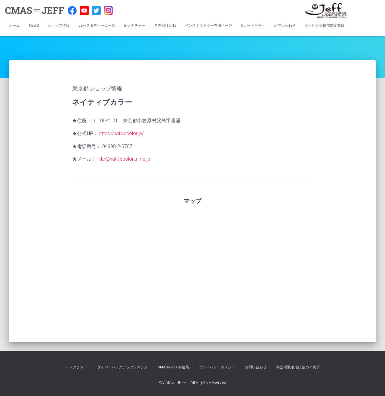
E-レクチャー (134, 25)
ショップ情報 (58, 25)
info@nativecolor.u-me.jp (123, 159)
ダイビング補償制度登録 (324, 25)
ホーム (14, 25)
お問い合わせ (285, 25)
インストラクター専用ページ (208, 25)
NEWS (34, 25)
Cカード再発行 (253, 25)
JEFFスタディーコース (97, 25)
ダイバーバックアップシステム (122, 367)
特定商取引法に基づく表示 (298, 367)
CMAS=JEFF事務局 (173, 367)
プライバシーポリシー (217, 367)
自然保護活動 (165, 25)
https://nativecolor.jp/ (121, 133)
